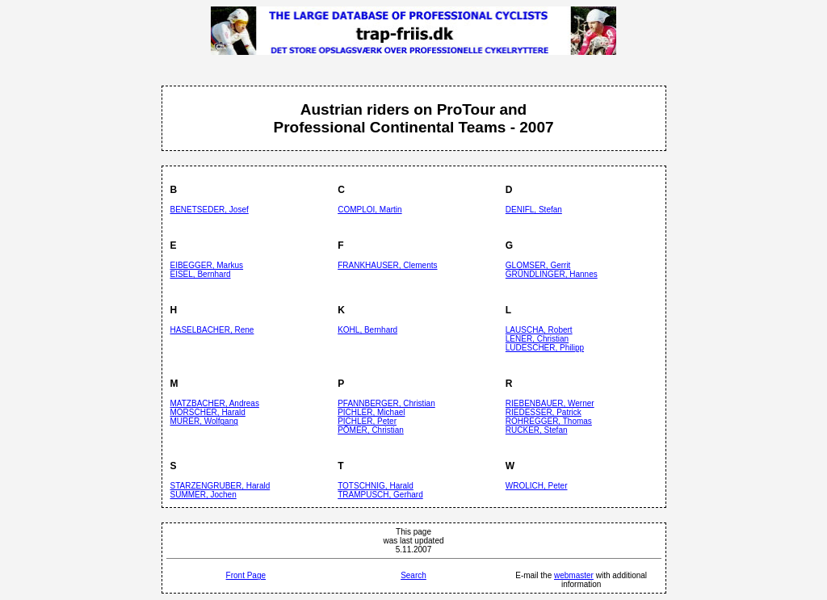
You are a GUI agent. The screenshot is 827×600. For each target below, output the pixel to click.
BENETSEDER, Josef (209, 209)
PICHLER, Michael (371, 412)
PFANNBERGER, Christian (386, 403)
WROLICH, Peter (537, 485)
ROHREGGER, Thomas (549, 421)
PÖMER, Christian (371, 430)
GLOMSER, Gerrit (538, 265)
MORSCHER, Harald (208, 412)
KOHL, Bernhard (367, 329)
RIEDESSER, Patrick (543, 412)
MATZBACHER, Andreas (214, 403)
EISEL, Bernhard (200, 274)
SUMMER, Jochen (203, 494)
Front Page (246, 575)
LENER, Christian (537, 338)
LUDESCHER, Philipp (545, 347)
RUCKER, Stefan (537, 430)
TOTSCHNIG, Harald (376, 485)
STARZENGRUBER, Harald (220, 485)
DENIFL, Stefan (534, 209)
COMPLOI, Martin (369, 209)
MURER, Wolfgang (204, 421)
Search (413, 575)
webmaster (574, 575)
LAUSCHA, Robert (539, 329)
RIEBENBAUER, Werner (550, 403)
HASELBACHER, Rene (212, 329)
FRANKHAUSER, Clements (387, 265)
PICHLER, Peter (367, 421)
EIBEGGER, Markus (207, 265)
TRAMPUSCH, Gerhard (380, 494)
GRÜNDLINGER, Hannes (552, 274)
